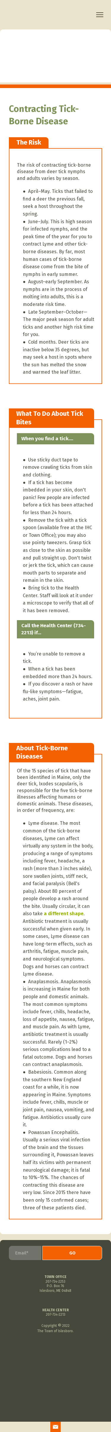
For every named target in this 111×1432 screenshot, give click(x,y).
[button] (55, 1427)
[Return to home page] (50, 14)
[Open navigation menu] (100, 15)
